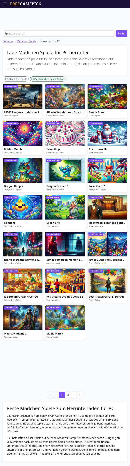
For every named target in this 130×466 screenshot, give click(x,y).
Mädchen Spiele (26, 41)
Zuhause (8, 41)
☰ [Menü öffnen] (5, 4)
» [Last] (80, 394)
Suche (121, 33)
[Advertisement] (65, 16)
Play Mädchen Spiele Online (47, 79)
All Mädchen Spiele (15, 79)
